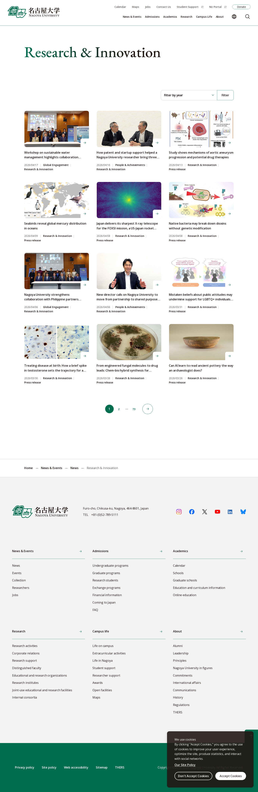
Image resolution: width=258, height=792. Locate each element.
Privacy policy (24, 767)
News (74, 467)
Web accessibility (76, 767)
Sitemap (102, 767)
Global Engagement (56, 165)
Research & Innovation (38, 169)
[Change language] (234, 17)
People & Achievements (130, 165)
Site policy (49, 767)
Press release (177, 169)
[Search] (248, 17)
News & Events (51, 467)
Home (28, 467)
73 (135, 409)
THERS (119, 767)
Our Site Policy (185, 765)
